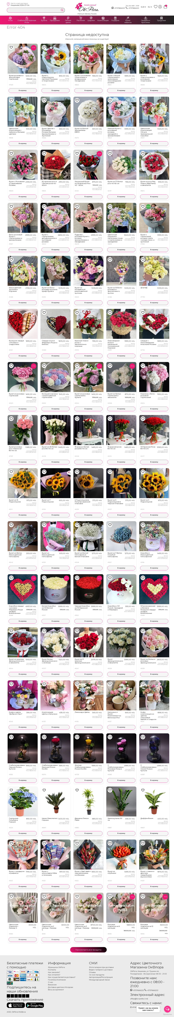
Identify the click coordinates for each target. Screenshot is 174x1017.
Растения (81, 20)
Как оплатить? (54, 975)
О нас (50, 982)
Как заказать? (54, 972)
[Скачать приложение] (16, 1005)
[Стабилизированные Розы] (26, 18)
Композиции (103, 20)
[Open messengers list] (167, 1009)
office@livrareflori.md (139, 999)
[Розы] (10, 18)
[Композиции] (103, 18)
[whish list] (156, 8)
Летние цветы (68, 21)
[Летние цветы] (68, 18)
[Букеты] (44, 18)
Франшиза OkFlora (56, 967)
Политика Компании (57, 980)
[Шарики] (91, 18)
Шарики (91, 20)
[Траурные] (161, 18)
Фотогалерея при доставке (101, 967)
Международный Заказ (99, 980)
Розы (10, 20)
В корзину (23, 90)
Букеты (44, 20)
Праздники (55, 20)
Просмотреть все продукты (88, 950)
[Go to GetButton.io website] (167, 1014)
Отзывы (92, 972)
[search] (62, 10)
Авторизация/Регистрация (101, 977)
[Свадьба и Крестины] (145, 18)
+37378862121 (118, 8)
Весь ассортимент (56, 990)
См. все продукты (96, 975)
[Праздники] (54, 18)
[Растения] (80, 18)
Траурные (161, 20)
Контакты (52, 970)
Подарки (115, 20)
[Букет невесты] (127, 18)
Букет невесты (128, 21)
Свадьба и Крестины (145, 21)
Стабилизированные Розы (27, 21)
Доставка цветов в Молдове (60, 987)
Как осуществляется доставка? (61, 977)
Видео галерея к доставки (101, 970)
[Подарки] (115, 18)
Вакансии (52, 985)
